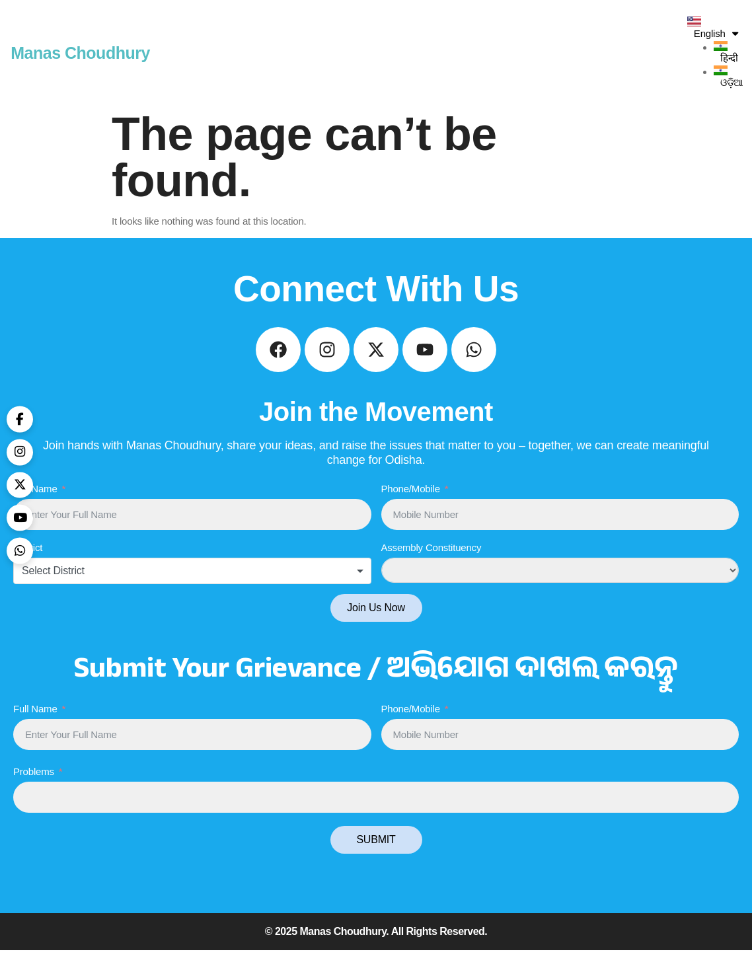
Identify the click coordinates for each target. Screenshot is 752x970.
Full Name (35, 508)
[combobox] (192, 591)
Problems (33, 791)
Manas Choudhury (80, 53)
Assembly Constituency (431, 568)
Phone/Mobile (410, 508)
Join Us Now (376, 628)
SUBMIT (375, 859)
